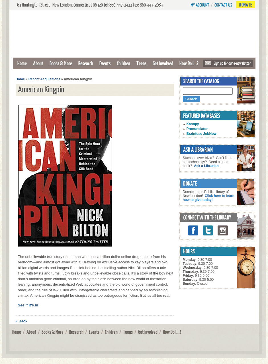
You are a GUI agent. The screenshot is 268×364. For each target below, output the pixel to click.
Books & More (61, 63)
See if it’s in (28, 305)
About (38, 63)
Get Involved (163, 63)
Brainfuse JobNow (201, 134)
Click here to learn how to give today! (208, 198)
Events (105, 63)
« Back (22, 321)
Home (22, 63)
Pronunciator (197, 129)
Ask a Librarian (206, 166)
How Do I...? (189, 63)
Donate (245, 5)
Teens (141, 63)
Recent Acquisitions (44, 79)
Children (123, 63)
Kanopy (193, 124)
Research (85, 63)
